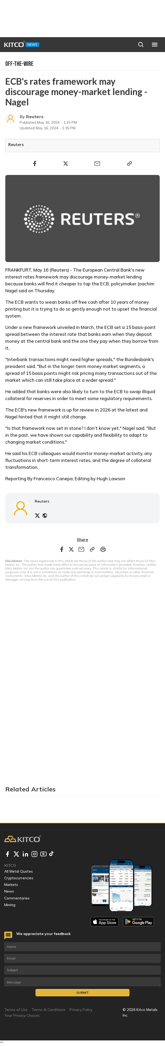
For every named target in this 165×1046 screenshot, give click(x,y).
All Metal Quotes (18, 871)
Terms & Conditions (48, 1009)
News (9, 891)
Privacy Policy (80, 1009)
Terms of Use (16, 1009)
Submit (82, 992)
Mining (9, 904)
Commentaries (17, 898)
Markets (11, 884)
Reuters (34, 116)
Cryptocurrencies (18, 878)
